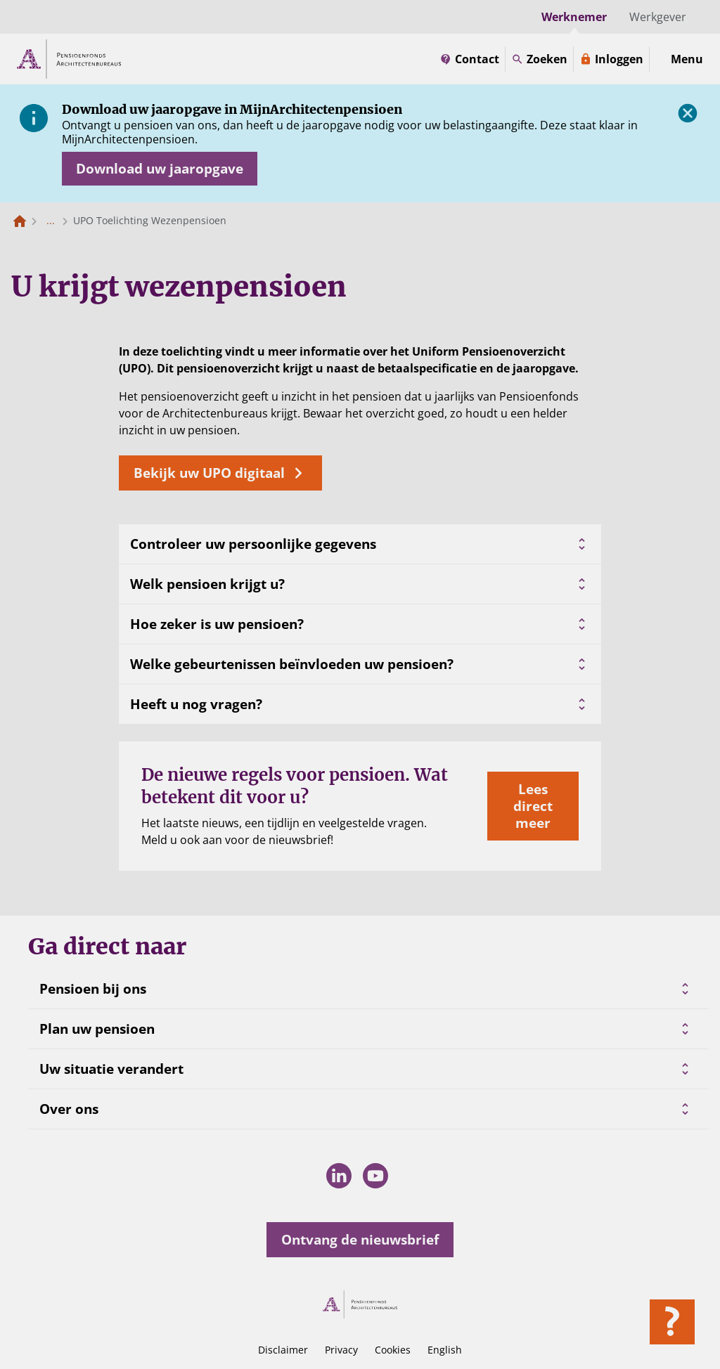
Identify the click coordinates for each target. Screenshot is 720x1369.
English (445, 1349)
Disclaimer (283, 1349)
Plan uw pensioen (97, 1029)
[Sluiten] (687, 113)
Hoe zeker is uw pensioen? (360, 624)
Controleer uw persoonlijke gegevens (360, 544)
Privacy (341, 1349)
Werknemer (574, 17)
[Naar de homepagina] (19, 220)
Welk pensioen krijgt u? (360, 584)
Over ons (68, 1109)
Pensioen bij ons (92, 989)
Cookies (393, 1349)
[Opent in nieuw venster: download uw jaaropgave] (159, 169)
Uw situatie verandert (111, 1069)
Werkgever (657, 17)
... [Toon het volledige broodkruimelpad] (50, 220)
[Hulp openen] (672, 1321)
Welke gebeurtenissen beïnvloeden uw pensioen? (360, 664)
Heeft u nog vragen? (360, 704)
